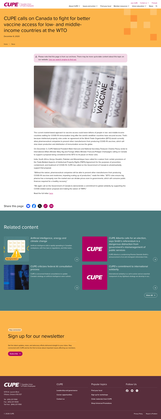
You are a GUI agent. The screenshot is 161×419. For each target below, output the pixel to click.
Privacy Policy (138, 414)
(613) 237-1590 (12, 399)
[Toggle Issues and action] (90, 6)
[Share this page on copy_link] (45, 206)
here (51, 193)
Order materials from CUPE (101, 399)
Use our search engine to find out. (62, 59)
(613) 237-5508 (13, 402)
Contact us (61, 399)
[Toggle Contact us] (144, 3)
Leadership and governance (67, 390)
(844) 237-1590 (16, 404)
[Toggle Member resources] (122, 6)
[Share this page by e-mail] (51, 206)
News (151, 6)
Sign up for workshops (99, 395)
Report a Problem (151, 414)
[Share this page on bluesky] (28, 206)
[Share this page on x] (40, 206)
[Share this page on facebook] (34, 206)
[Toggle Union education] (139, 6)
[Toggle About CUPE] (74, 6)
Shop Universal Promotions (101, 403)
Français (154, 3)
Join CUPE (134, 3)
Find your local (105, 6)
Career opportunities (64, 395)
